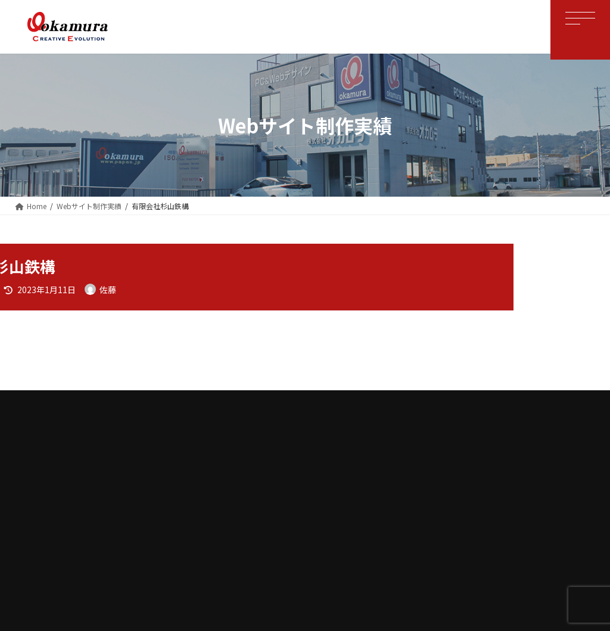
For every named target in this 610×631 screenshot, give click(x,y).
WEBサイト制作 (299, 467)
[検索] (567, 257)
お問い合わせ (451, 467)
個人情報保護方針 (377, 467)
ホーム (148, 467)
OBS (242, 467)
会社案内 (197, 467)
